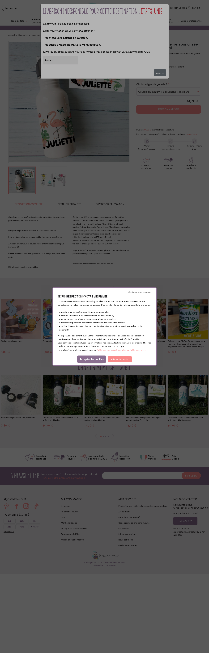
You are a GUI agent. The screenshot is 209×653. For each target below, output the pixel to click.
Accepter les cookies (92, 359)
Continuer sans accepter (139, 291)
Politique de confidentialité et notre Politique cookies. (121, 349)
